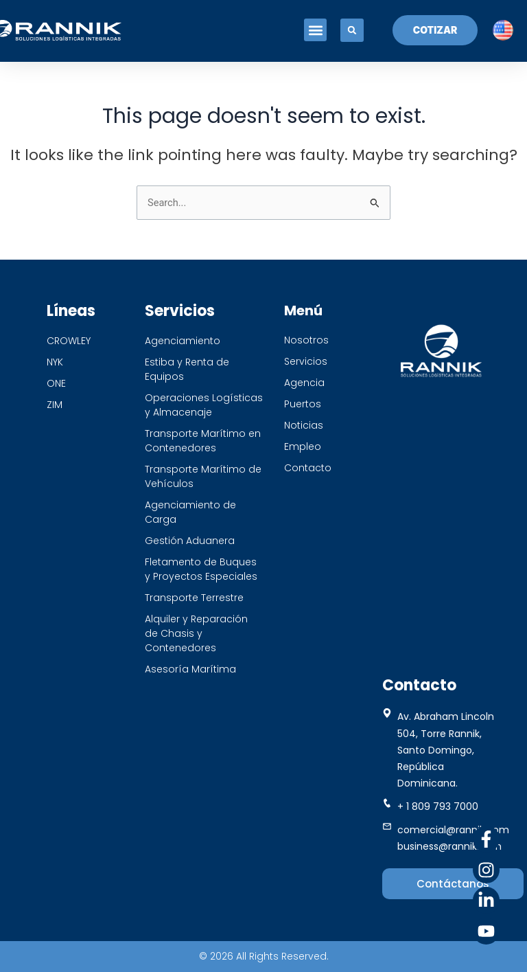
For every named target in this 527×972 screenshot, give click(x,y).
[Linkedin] (486, 900)
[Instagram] (486, 870)
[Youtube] (486, 931)
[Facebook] (486, 839)
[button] (314, 30)
